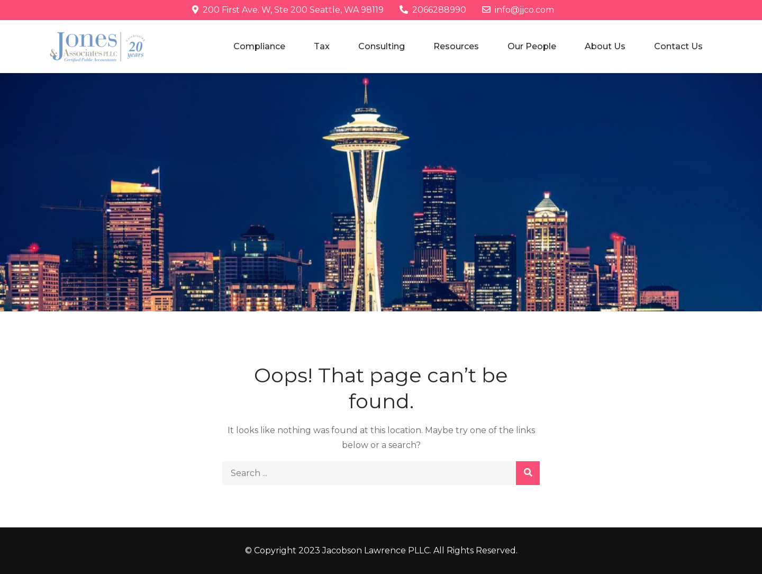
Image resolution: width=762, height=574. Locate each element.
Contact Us (678, 46)
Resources (456, 46)
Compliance (259, 46)
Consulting (381, 46)
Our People (531, 46)
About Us (605, 46)
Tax (322, 46)
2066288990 (433, 10)
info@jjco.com (518, 10)
